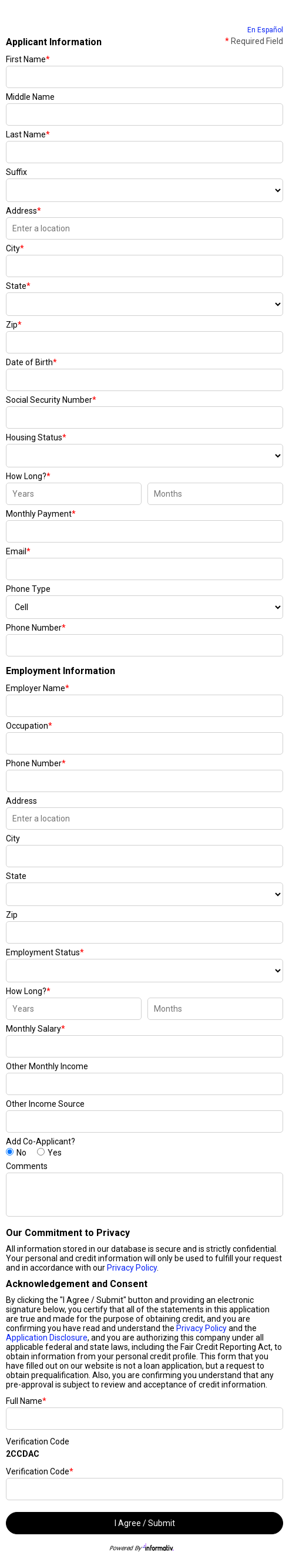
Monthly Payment (41, 513)
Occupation (29, 725)
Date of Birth (31, 362)
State (18, 286)
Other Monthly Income (47, 1066)
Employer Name (37, 688)
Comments (27, 1166)
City (15, 248)
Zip (14, 324)
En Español (265, 30)
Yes (55, 1152)
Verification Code (37, 1441)
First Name (28, 59)
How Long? (28, 476)
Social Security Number (51, 400)
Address (23, 210)
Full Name (26, 1401)
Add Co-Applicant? (40, 1141)
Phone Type (28, 589)
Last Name (28, 134)
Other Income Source (45, 1104)
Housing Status (36, 437)
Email (18, 551)
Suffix (16, 172)
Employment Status (45, 952)
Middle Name (30, 97)
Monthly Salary (35, 1028)
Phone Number (36, 627)
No (21, 1152)
